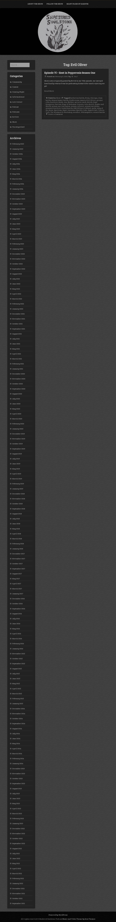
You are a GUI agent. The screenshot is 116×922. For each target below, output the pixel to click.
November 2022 (18, 259)
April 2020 (16, 414)
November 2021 (18, 319)
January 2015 (17, 703)
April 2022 (16, 294)
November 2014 (18, 713)
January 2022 (17, 309)
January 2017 (17, 593)
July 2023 (16, 219)
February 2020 (18, 424)
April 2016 (16, 633)
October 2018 (17, 503)
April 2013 (16, 808)
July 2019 (16, 459)
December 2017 (18, 554)
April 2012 (16, 868)
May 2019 (16, 469)
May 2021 (16, 349)
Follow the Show (54, 4)
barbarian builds (77, 98)
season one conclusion (61, 106)
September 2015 (18, 663)
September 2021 (18, 329)
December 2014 (18, 708)
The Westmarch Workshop (61, 112)
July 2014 (16, 733)
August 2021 (17, 334)
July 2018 (16, 518)
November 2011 (18, 893)
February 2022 (18, 304)
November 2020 (18, 379)
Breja (87, 98)
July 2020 (16, 399)
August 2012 (17, 848)
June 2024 (16, 169)
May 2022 (16, 289)
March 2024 (17, 179)
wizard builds (99, 112)
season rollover (77, 106)
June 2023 (16, 224)
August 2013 (17, 788)
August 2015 (17, 668)
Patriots (58, 104)
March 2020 (17, 419)
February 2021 (18, 364)
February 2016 (18, 643)
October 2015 (17, 658)
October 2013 (17, 778)
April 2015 (16, 688)
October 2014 (17, 718)
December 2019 (18, 434)
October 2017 (17, 563)
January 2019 (17, 489)
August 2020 (17, 394)
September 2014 (18, 723)
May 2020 (16, 409)
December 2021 (18, 314)
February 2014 (18, 758)
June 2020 (16, 404)
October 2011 (17, 898)
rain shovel (89, 104)
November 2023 (18, 199)
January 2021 (17, 369)
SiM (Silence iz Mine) (82, 108)
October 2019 (17, 444)
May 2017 (16, 578)
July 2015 (16, 673)
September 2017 (18, 569)
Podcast (15, 107)
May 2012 (16, 863)
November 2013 (18, 773)
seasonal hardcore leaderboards (59, 108)
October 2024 (17, 154)
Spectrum (58, 110)
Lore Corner (17, 102)
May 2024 (16, 174)
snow (94, 108)
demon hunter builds (59, 100)
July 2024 (16, 164)
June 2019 (16, 464)
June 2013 (16, 798)
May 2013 (16, 803)
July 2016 (16, 618)
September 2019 (18, 449)
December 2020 (18, 374)
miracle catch (80, 102)
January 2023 (17, 249)
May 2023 (16, 229)
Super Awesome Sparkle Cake (74, 110)
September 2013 (18, 783)
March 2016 (17, 638)
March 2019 (17, 479)
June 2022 (16, 284)
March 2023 (17, 239)
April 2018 (16, 534)
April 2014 (16, 748)
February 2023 (18, 244)
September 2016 (18, 609)
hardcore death (56, 102)
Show (58, 98)
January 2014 (17, 763)
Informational (18, 97)
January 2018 (17, 549)
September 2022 (18, 269)
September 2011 (18, 903)
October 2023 (17, 204)
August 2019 (17, 454)
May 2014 (16, 743)
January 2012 (17, 883)
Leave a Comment (54, 114)
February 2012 (18, 878)
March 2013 (17, 813)
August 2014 (17, 728)
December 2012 (18, 828)
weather (76, 112)
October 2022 (17, 264)
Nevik (89, 102)
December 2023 (18, 194)
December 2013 (18, 768)
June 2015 (16, 678)
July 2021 (16, 339)
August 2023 (17, 214)
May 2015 (16, 683)
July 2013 (16, 793)
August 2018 (17, 514)
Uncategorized (18, 127)
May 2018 (16, 529)
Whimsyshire (86, 112)
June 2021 (16, 344)
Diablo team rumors (77, 100)
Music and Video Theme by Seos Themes (78, 919)
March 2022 (17, 299)
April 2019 (16, 474)
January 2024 (17, 189)
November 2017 (18, 558)
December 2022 (18, 254)
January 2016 (17, 648)
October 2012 (17, 838)
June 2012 (16, 858)
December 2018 (18, 494)
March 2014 (17, 753)
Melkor (71, 102)
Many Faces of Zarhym (77, 4)
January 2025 (17, 149)
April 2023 (16, 234)
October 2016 (17, 603)
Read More (49, 91)
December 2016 (18, 598)
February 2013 (18, 818)
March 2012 (17, 873)
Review (15, 117)
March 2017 (17, 589)
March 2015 (17, 693)
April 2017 (16, 583)
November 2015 (18, 653)
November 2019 (18, 439)
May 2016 (16, 628)
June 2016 (16, 623)
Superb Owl (92, 110)
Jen (75, 76)
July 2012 (16, 853)
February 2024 (18, 184)
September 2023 (18, 209)
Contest (15, 87)
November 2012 (18, 833)
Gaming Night (18, 92)
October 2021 (17, 324)
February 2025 (18, 144)
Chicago (93, 98)
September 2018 (18, 509)
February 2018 (18, 543)
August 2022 (17, 274)
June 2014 (16, 738)
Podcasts (15, 112)
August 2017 (17, 573)
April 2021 (16, 354)
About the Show (35, 4)
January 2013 (17, 823)
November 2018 (18, 499)
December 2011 (18, 888)
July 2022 (16, 279)
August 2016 (17, 613)
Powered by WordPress (58, 915)
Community (17, 82)
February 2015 (18, 698)
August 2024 (17, 159)
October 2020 (17, 384)
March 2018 (17, 538)
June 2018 (16, 523)
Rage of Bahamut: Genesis (72, 104)
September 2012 (18, 843)
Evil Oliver (91, 100)
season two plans (92, 106)
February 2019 (18, 483)
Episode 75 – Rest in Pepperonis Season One (69, 72)
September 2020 (18, 389)
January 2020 (17, 429)
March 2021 (17, 359)
